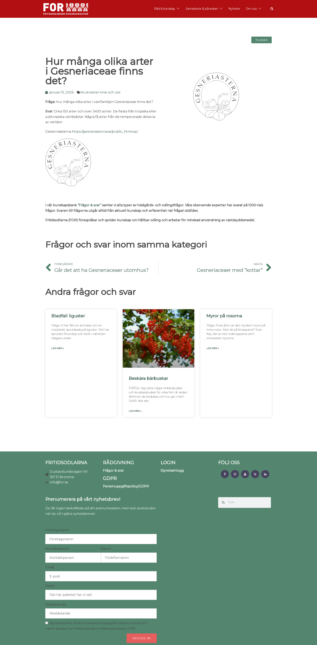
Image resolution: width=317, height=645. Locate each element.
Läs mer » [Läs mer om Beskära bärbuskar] (135, 410)
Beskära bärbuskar (148, 378)
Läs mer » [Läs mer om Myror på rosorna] (212, 348)
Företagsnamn (57, 530)
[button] (272, 9)
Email (49, 567)
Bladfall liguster (68, 315)
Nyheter (234, 9)
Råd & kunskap (164, 9)
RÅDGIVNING (118, 462)
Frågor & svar (113, 470)
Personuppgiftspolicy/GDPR (126, 486)
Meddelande (55, 604)
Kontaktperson (57, 549)
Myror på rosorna (224, 315)
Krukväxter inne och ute (100, 92)
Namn (106, 549)
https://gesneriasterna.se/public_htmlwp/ (105, 131)
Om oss (251, 9)
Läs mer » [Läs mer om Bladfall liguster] (57, 348)
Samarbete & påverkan (202, 9)
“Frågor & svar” (89, 205)
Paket (50, 586)
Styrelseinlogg (172, 470)
